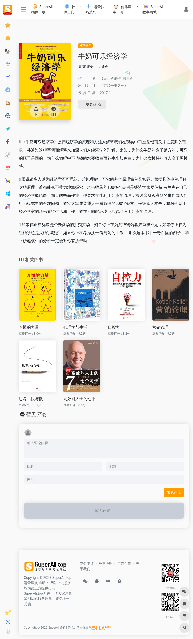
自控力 (114, 327)
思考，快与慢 (31, 398)
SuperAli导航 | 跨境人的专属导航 (70, 627)
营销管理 (160, 327)
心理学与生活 (75, 327)
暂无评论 (36, 414)
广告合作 (124, 563)
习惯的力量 (29, 327)
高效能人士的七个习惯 (81, 398)
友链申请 (87, 563)
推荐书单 (85, 45)
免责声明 (106, 563)
